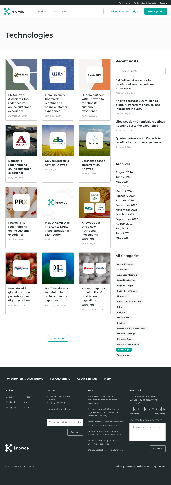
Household (122, 296)
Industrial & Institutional (129, 301)
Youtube (28, 407)
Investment (123, 317)
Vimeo (27, 402)
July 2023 (122, 228)
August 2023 (124, 223)
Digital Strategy (125, 285)
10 (164, 409)
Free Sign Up (156, 11)
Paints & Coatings (126, 333)
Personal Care (124, 339)
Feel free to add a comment (145, 419)
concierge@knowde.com (59, 409)
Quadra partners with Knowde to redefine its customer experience (93, 103)
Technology (123, 355)
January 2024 (125, 200)
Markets (121, 323)
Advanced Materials (127, 275)
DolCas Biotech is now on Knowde (105, 450)
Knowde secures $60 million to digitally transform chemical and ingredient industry (138, 104)
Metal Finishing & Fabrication (131, 328)
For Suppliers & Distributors (24, 378)
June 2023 (122, 233)
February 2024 (125, 195)
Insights (121, 312)
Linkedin (9, 397)
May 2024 (122, 181)
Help (107, 378)
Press (162, 466)
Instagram (10, 407)
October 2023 (125, 214)
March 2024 (124, 191)
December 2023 (126, 205)
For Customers (60, 378)
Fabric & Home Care (127, 291)
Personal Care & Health (128, 344)
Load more (58, 338)
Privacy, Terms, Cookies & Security (136, 466)
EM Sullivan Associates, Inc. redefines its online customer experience (19, 103)
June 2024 (123, 177)
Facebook (10, 402)
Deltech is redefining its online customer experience (103, 442)
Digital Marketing (126, 280)
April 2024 (123, 186)
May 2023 (122, 237)
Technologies (123, 349)
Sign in (137, 11)
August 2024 (124, 172)
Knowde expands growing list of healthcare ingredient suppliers (94, 296)
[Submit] (118, 69)
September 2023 (127, 219)
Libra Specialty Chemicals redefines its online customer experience (56, 103)
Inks (119, 307)
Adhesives (122, 269)
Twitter (27, 397)
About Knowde (125, 264)
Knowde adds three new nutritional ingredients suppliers (91, 230)
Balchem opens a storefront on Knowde (93, 164)
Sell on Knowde (119, 11)
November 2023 (126, 209)
